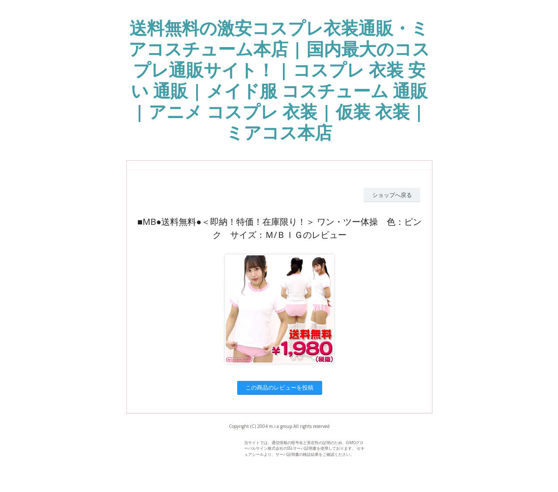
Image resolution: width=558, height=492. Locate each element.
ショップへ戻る (392, 195)
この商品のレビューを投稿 (279, 387)
